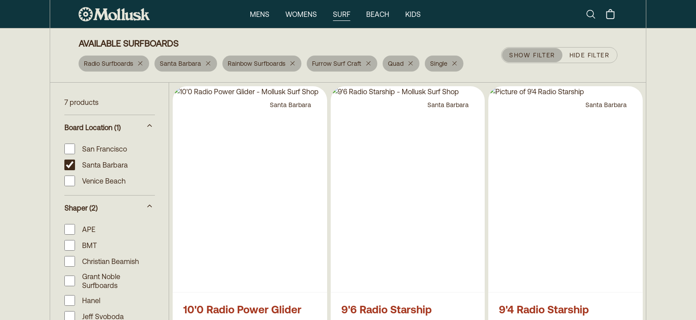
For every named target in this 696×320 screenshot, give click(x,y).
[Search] (594, 14)
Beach (377, 14)
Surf (341, 14)
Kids (413, 14)
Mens (259, 14)
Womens (301, 14)
